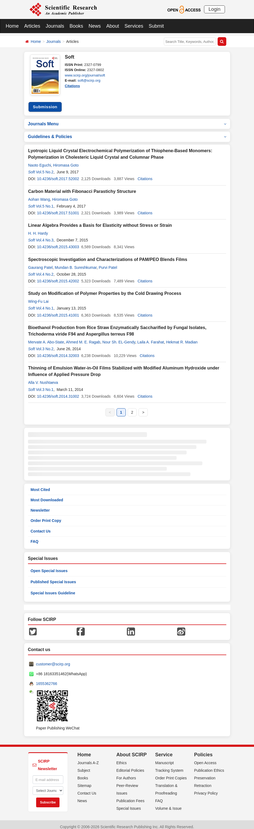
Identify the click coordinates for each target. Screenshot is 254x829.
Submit (156, 26)
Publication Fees (130, 796)
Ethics (121, 758)
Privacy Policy (206, 789)
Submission (45, 102)
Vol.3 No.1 (45, 385)
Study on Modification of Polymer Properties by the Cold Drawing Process (104, 289)
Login (214, 9)
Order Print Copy (46, 516)
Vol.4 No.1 (45, 304)
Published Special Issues (53, 578)
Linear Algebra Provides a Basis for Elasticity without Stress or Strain (100, 221)
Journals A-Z (88, 758)
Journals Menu (127, 119)
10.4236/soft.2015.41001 (58, 311)
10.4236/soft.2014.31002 (58, 392)
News (95, 26)
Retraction (202, 781)
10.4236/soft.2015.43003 (58, 243)
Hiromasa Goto (66, 161)
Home (12, 26)
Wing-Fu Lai (38, 297)
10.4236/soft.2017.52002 (58, 175)
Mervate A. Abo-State (46, 338)
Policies (203, 750)
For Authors (126, 773)
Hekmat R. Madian (181, 338)
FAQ (35, 537)
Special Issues (128, 804)
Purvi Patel (108, 263)
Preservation (204, 773)
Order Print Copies (171, 773)
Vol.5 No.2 (45, 168)
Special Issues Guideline (53, 589)
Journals (55, 26)
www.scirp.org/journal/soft (85, 75)
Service (164, 750)
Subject (83, 766)
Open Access (205, 758)
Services (133, 26)
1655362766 (46, 679)
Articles (32, 26)
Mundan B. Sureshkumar (76, 263)
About (112, 26)
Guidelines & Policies (127, 132)
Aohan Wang (39, 195)
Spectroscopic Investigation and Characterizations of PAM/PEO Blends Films (107, 255)
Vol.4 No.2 (45, 270)
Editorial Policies (130, 766)
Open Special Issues (49, 567)
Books (76, 26)
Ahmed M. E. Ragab (83, 338)
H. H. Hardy (38, 229)
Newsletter (40, 506)
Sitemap (84, 781)
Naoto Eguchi (39, 161)
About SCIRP (131, 750)
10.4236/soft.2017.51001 (58, 209)
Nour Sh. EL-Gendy (118, 338)
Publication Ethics (209, 766)
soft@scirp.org (88, 80)
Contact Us (41, 527)
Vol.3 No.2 (45, 345)
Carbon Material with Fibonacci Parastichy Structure (82, 187)
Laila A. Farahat (150, 338)
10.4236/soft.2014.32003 (58, 351)
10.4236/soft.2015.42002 (58, 277)
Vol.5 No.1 (45, 202)
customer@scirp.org (53, 660)
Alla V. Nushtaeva (43, 378)
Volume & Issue (168, 804)
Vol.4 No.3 (45, 236)
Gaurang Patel (40, 263)
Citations (72, 86)
